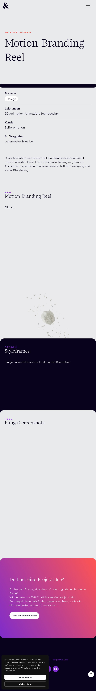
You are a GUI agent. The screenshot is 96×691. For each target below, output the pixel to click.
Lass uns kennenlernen (24, 615)
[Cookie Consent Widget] (25, 672)
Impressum (60, 659)
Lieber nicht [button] (25, 684)
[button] (88, 6)
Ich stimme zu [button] (25, 677)
